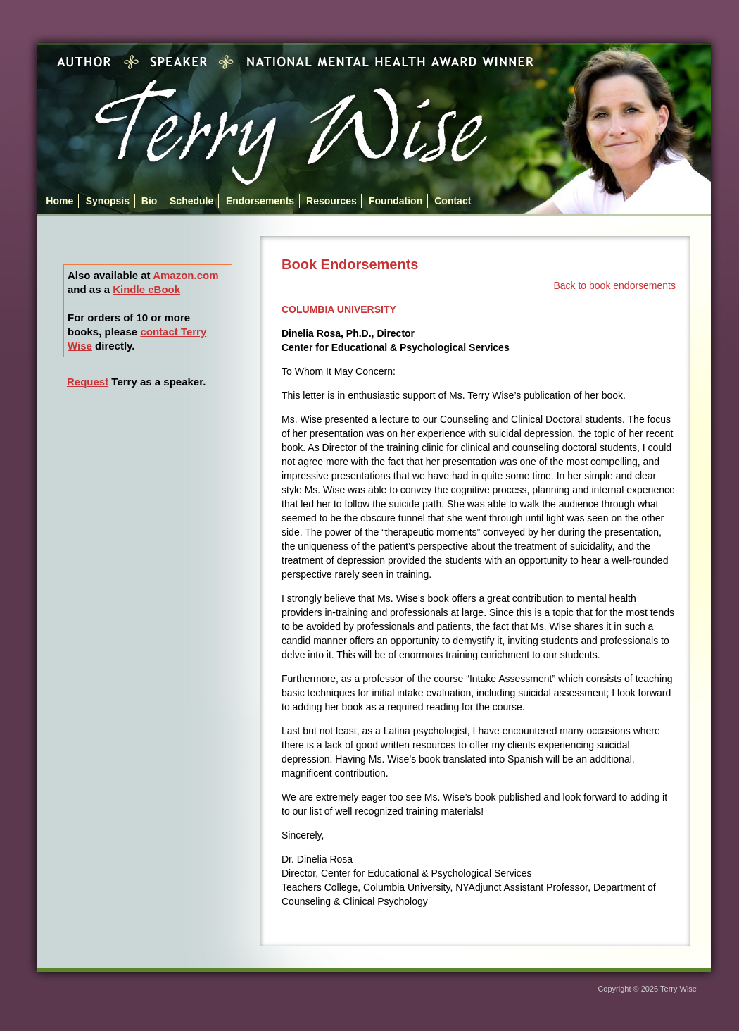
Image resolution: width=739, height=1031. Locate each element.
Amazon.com (185, 275)
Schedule (191, 200)
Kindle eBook (146, 289)
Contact (452, 200)
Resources (331, 200)
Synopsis (108, 200)
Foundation (395, 200)
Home (59, 200)
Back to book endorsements (614, 285)
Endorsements (260, 200)
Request (87, 382)
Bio (149, 200)
